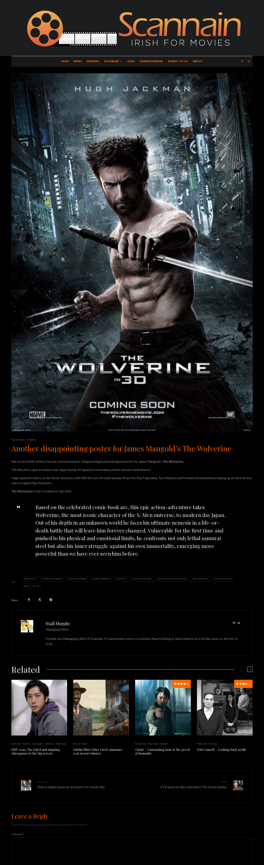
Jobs (130, 61)
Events (26, 743)
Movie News (18, 439)
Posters (31, 439)
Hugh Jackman (78, 579)
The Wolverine (223, 579)
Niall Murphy (58, 623)
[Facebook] (242, 61)
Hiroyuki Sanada (52, 579)
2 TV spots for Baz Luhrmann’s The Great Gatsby (181, 784)
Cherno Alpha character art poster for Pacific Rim (83, 784)
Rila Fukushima (142, 579)
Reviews (93, 61)
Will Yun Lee (32, 586)
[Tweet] (39, 599)
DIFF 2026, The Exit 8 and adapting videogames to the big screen (35, 751)
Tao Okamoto (201, 579)
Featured (37, 743)
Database (111, 61)
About (198, 61)
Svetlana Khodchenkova (172, 579)
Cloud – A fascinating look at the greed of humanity (162, 751)
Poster (122, 579)
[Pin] (51, 599)
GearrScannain (151, 61)
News (78, 61)
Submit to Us (178, 61)
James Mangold (101, 579)
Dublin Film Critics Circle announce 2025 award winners (98, 751)
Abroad (15, 743)
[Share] (29, 599)
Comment (17, 831)
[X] (249, 61)
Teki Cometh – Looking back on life (221, 749)
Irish (65, 61)
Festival (49, 743)
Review (164, 743)
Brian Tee (30, 579)
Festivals (61, 743)
